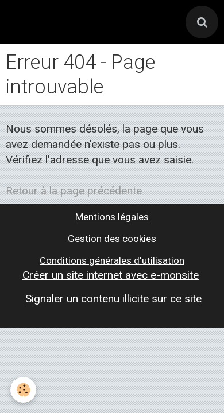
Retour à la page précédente (74, 190)
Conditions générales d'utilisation (112, 260)
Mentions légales (112, 217)
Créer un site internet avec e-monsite (110, 275)
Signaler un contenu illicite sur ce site (113, 298)
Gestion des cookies (112, 238)
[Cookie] (23, 390)
